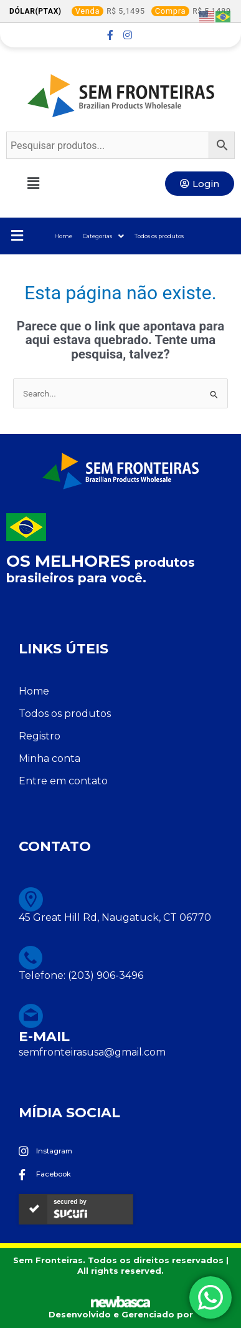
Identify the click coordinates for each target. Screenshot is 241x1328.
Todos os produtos (159, 236)
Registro (39, 736)
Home (63, 236)
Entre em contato (63, 781)
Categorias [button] (103, 236)
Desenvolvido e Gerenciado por (121, 1314)
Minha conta (49, 758)
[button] (40, 183)
